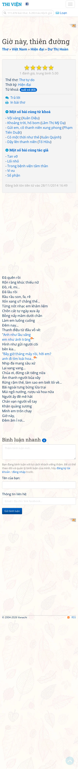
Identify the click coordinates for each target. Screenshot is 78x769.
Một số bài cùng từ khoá (28, 186)
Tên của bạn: (11, 552)
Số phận (13, 250)
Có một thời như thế (23, 211)
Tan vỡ (12, 230)
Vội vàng (14, 192)
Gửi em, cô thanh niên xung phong (34, 202)
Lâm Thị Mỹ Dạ (53, 197)
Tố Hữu (44, 216)
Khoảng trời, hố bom (23, 197)
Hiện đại (24, 159)
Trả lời (15, 172)
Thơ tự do (27, 154)
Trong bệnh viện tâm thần (27, 240)
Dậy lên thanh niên (22, 216)
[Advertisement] (39, 63)
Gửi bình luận (12, 585)
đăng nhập (19, 546)
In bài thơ (17, 176)
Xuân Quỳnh (50, 211)
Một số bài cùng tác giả (26, 225)
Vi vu (11, 245)
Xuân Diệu (30, 192)
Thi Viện (12, 4)
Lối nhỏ (13, 235)
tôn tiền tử (26, 260)
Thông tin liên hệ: (14, 568)
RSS (71, 765)
